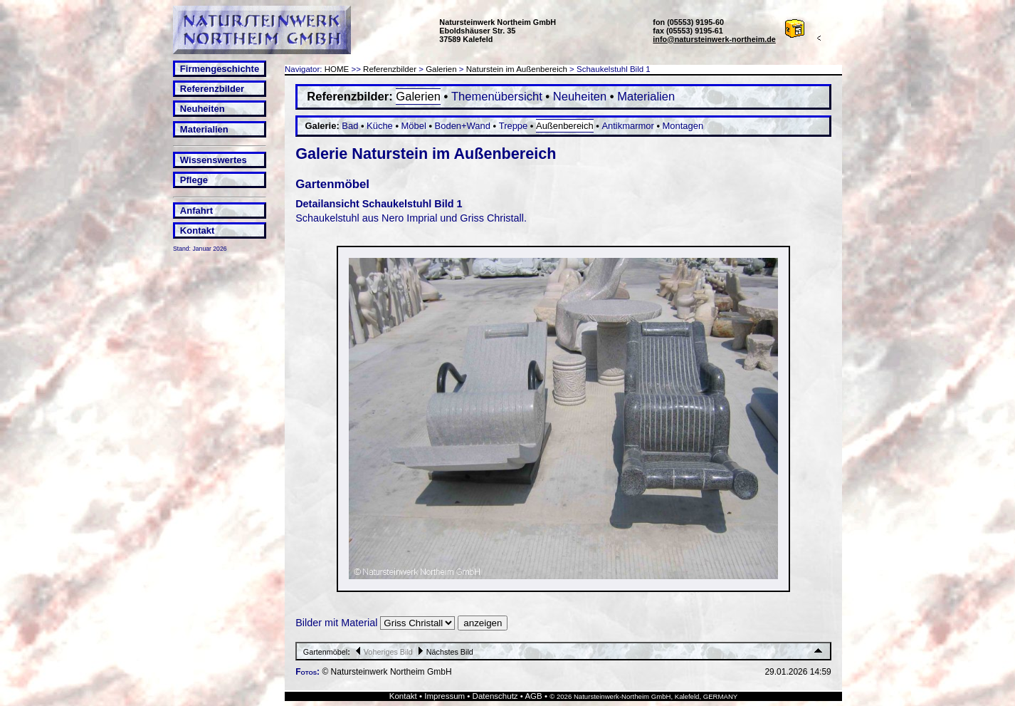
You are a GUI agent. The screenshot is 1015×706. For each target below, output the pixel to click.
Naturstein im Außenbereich (516, 69)
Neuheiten (202, 108)
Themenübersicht (496, 96)
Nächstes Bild (444, 652)
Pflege (194, 180)
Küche (380, 125)
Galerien (441, 69)
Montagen (683, 125)
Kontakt (197, 230)
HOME (337, 69)
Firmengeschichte (219, 68)
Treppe (513, 125)
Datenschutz (495, 696)
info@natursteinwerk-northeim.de (714, 39)
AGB (533, 696)
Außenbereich (565, 125)
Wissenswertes (213, 160)
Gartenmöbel (325, 652)
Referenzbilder (212, 88)
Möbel (413, 125)
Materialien (204, 129)
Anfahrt (196, 210)
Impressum (444, 696)
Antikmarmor (627, 125)
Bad (350, 125)
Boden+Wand (462, 125)
